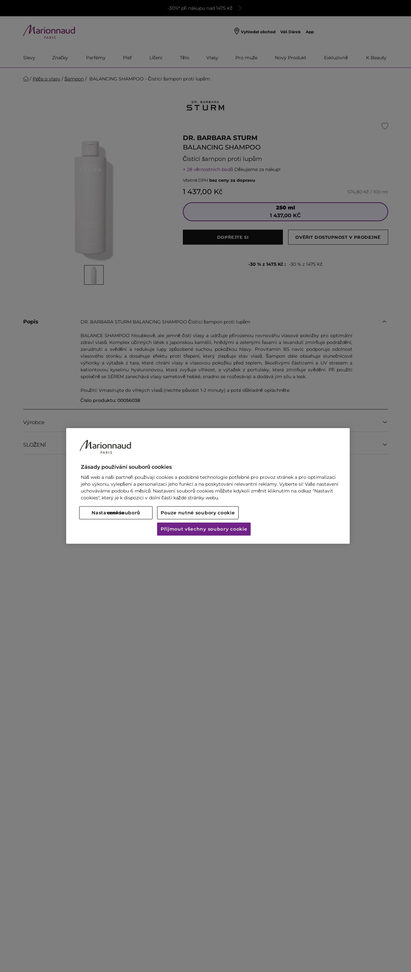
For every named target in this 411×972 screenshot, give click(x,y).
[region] (208, 486)
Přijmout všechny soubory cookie (204, 529)
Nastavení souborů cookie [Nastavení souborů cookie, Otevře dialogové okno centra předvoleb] (116, 513)
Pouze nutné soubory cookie (198, 513)
